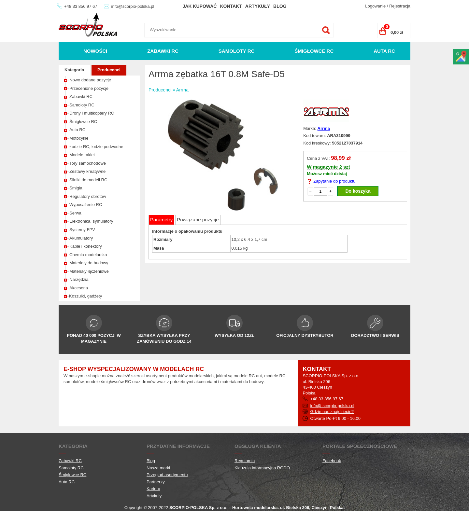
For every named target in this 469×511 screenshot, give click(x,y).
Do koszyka (357, 191)
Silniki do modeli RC (88, 179)
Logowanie (375, 6)
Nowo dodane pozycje (90, 79)
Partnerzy (156, 481)
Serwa (75, 213)
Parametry (161, 219)
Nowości (95, 51)
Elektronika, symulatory (91, 221)
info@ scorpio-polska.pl (332, 405)
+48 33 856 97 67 (80, 6)
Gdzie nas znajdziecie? (332, 411)
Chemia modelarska (88, 254)
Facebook (331, 460)
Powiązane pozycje (198, 219)
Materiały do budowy (88, 262)
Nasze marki (158, 467)
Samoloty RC (237, 51)
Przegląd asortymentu (167, 474)
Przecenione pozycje (88, 88)
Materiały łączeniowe (89, 271)
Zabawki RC (162, 51)
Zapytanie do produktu (334, 181)
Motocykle (79, 138)
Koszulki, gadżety (85, 296)
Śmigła (75, 188)
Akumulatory (81, 238)
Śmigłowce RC (314, 51)
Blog (279, 6)
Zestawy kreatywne (87, 171)
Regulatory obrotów (87, 196)
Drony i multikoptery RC (91, 113)
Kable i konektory (85, 246)
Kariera (153, 488)
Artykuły (257, 6)
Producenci (109, 69)
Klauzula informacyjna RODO (262, 467)
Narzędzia (79, 279)
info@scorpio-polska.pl (132, 6)
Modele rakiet (82, 154)
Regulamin (244, 460)
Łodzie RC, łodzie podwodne (96, 146)
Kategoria (74, 69)
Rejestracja (399, 6)
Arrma (182, 89)
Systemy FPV (82, 229)
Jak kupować (199, 6)
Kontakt (231, 6)
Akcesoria (78, 287)
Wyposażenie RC (85, 204)
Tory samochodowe (87, 163)
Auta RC (384, 51)
